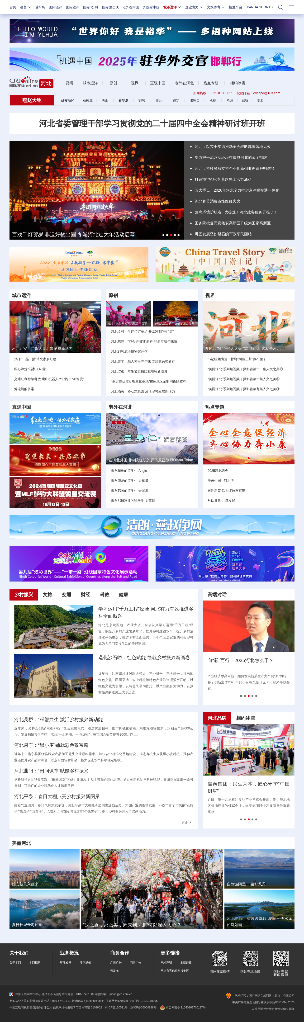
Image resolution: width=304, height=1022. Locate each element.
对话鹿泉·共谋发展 (221, 500)
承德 (213, 100)
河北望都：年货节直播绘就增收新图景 (139, 371)
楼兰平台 (235, 7)
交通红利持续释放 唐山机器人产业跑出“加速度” (49, 379)
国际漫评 (55, 7)
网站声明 (166, 962)
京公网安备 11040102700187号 (182, 1007)
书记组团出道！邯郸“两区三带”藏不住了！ (239, 359)
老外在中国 (131, 7)
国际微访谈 (110, 7)
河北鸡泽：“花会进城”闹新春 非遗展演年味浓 (144, 341)
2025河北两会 (218, 471)
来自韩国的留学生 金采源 (129, 490)
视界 (134, 83)
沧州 (230, 100)
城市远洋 (172, 7)
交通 (66, 594)
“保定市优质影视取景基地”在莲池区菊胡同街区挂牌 (148, 381)
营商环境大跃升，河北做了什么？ (243, 660)
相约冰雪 (237, 83)
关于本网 (15, 962)
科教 (104, 594)
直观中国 (157, 83)
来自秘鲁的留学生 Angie (129, 471)
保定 (176, 100)
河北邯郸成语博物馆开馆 (129, 351)
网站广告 (135, 962)
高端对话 (217, 594)
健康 (123, 594)
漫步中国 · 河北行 (221, 481)
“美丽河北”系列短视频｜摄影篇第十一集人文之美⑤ (245, 369)
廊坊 (245, 100)
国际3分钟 (90, 7)
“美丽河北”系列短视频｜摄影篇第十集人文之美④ (244, 379)
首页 (13, 7)
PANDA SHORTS (260, 7)
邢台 (158, 100)
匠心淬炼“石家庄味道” (30, 369)
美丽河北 (21, 843)
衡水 (259, 100)
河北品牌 (217, 718)
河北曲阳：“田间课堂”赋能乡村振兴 (51, 770)
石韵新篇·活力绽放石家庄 (226, 490)
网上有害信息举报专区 (175, 970)
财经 (85, 594)
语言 (25, 7)
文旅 (47, 594)
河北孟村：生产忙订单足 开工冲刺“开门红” (142, 331)
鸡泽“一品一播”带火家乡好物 (35, 359)
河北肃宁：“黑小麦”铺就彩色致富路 (51, 745)
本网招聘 (35, 962)
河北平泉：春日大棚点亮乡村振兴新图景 (57, 796)
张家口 (195, 100)
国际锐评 (72, 7)
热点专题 (210, 83)
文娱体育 (216, 7)
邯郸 (141, 100)
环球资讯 (65, 962)
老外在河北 (184, 83)
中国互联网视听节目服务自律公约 (31, 1007)
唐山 (105, 100)
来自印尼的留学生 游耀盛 (129, 481)
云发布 (114, 970)
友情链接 (186, 962)
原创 (113, 83)
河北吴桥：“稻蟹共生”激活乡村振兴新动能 (58, 719)
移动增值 (85, 962)
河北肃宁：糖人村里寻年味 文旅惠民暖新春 (143, 361)
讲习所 (40, 7)
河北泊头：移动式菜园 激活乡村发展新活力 (143, 391)
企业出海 (194, 7)
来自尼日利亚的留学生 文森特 (133, 500)
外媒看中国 (151, 7)
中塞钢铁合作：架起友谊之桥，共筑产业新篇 (251, 787)
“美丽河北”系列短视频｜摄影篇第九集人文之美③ (244, 389)
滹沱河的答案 (24, 389)
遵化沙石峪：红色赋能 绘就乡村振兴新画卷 (144, 657)
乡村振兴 (23, 594)
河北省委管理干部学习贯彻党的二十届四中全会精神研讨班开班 (152, 123)
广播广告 (116, 962)
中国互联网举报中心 (25, 994)
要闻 (69, 83)
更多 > (186, 822)
